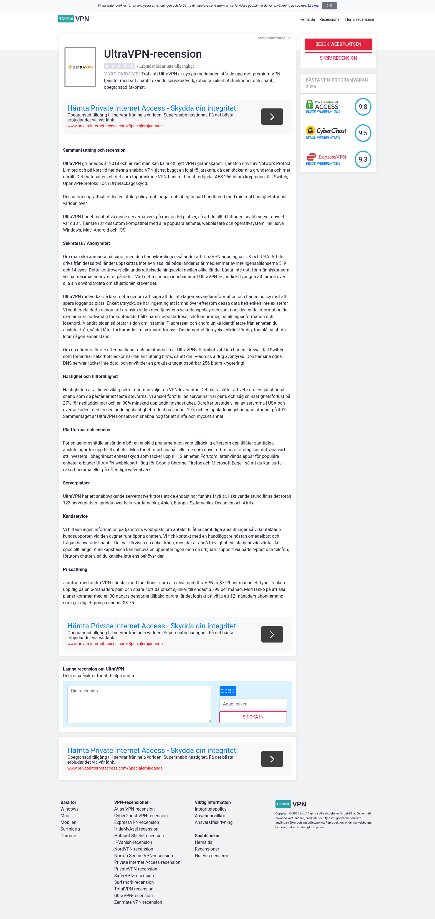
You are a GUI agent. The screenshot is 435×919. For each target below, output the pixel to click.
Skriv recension (338, 58)
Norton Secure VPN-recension (143, 855)
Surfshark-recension (134, 882)
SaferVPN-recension (134, 875)
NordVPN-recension (133, 849)
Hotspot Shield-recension (139, 835)
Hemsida (307, 19)
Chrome (68, 835)
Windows (69, 809)
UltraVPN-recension (133, 895)
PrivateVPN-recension (135, 869)
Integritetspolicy (210, 809)
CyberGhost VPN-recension (141, 815)
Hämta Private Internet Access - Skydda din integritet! (152, 108)
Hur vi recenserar (360, 19)
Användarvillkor (210, 815)
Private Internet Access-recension (147, 862)
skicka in (253, 717)
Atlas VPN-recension (134, 809)
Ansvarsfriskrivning (213, 822)
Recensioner (330, 19)
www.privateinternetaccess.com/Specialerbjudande (115, 125)
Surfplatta (70, 829)
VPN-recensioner (131, 802)
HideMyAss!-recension (136, 829)
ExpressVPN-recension (136, 822)
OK (329, 5)
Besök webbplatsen (338, 44)
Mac (64, 815)
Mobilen (68, 822)
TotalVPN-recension (133, 889)
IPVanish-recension (133, 842)
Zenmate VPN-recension (138, 902)
